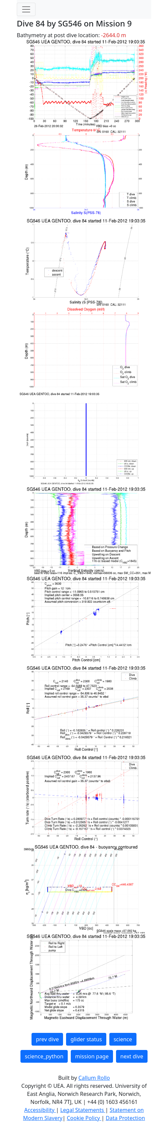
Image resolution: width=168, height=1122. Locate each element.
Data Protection (125, 1118)
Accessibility (40, 1110)
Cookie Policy (84, 1118)
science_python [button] (44, 1056)
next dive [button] (131, 1056)
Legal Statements (82, 1110)
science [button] (123, 1039)
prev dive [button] (47, 1039)
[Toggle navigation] (26, 9)
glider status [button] (86, 1039)
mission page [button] (92, 1056)
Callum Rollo (94, 1077)
